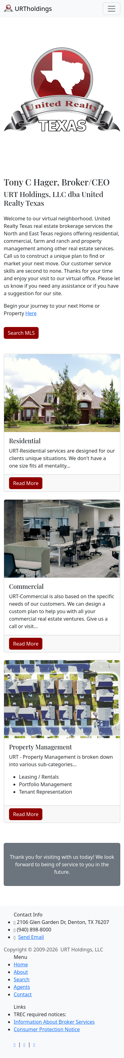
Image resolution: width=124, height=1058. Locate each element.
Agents (22, 986)
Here (30, 313)
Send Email (31, 937)
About (21, 972)
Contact (23, 994)
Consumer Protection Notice (47, 1029)
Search (22, 979)
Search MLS (21, 332)
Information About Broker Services (54, 1021)
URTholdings (28, 8)
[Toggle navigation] (111, 8)
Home (21, 964)
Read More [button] (25, 483)
